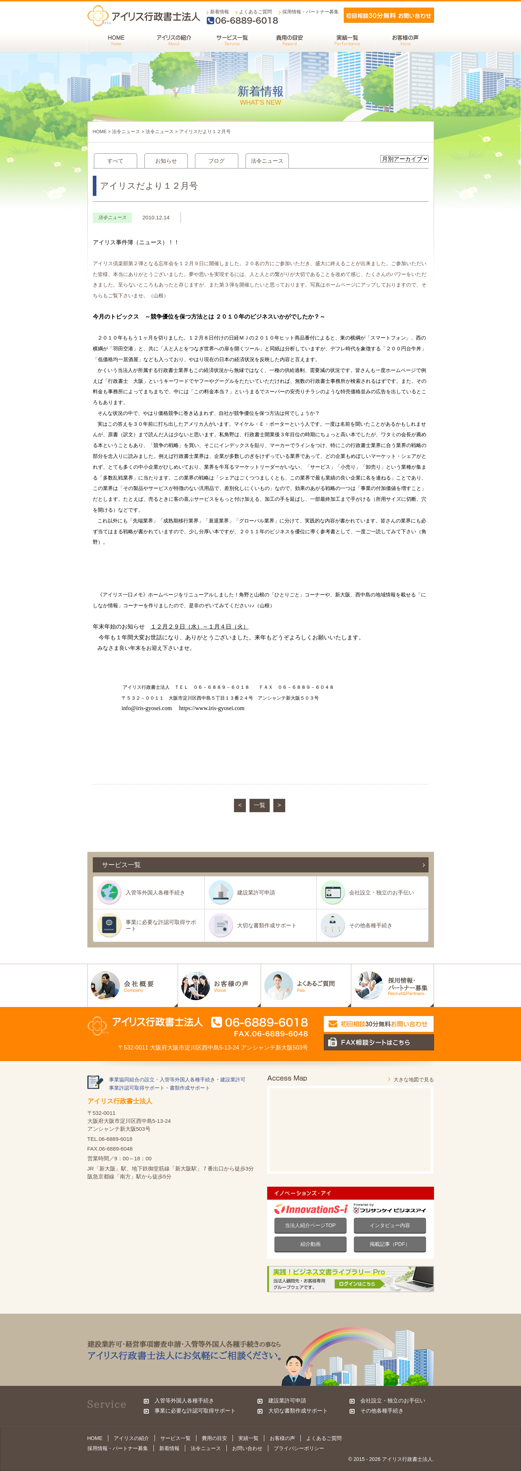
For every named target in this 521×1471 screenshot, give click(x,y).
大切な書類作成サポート (267, 925)
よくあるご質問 (255, 11)
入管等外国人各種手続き (155, 892)
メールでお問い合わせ (389, 15)
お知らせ (166, 161)
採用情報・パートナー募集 (310, 11)
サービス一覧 (175, 1438)
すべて (115, 161)
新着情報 (219, 11)
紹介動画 (310, 1244)
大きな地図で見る (414, 1079)
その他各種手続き (370, 925)
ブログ (216, 161)
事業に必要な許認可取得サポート (161, 925)
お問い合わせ (247, 1448)
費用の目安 (214, 1438)
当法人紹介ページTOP (310, 1225)
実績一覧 (248, 1438)
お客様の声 (282, 1438)
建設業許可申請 (256, 892)
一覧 (259, 805)
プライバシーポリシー (299, 1448)
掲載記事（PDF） (390, 1244)
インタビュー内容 (390, 1225)
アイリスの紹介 (131, 1438)
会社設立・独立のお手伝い (381, 892)
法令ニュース (126, 131)
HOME (100, 131)
